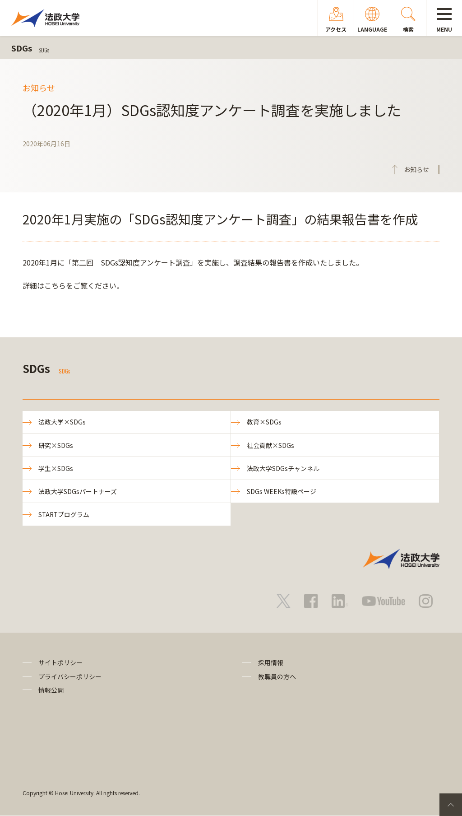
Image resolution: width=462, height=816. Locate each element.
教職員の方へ (277, 676)
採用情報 (270, 663)
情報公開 (51, 690)
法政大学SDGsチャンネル (283, 468)
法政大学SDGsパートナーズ (77, 491)
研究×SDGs (55, 445)
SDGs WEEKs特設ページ (281, 491)
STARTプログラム (64, 514)
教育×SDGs (264, 422)
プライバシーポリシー (70, 676)
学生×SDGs (55, 468)
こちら (55, 285)
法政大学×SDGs (62, 422)
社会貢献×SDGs (270, 445)
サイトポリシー (60, 663)
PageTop (450, 804)
